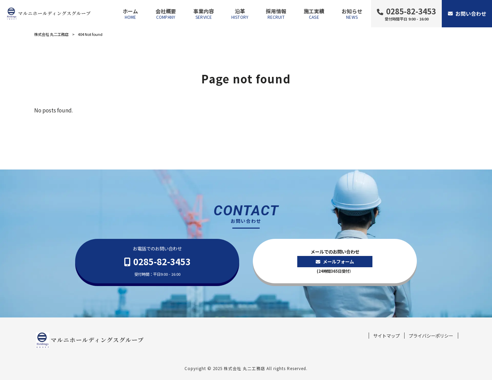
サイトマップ (386, 335)
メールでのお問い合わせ (334, 261)
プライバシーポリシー (431, 335)
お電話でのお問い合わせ (157, 261)
